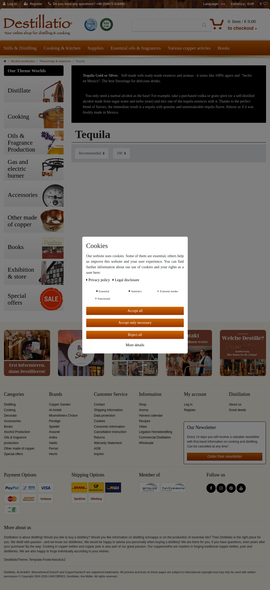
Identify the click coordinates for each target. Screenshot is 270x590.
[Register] (33, 4)
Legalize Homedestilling (155, 432)
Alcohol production (23, 61)
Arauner (54, 432)
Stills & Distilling (20, 48)
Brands (55, 394)
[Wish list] (263, 4)
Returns (99, 437)
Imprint (98, 454)
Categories (14, 394)
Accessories (12, 421)
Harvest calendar (151, 415)
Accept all (134, 311)
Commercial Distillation (155, 437)
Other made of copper (19, 448)
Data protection (104, 415)
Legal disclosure (126, 280)
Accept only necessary (135, 323)
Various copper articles (189, 48)
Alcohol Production (17, 432)
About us (235, 404)
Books (223, 48)
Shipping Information (108, 410)
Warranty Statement (108, 443)
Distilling (10, 404)
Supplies (96, 48)
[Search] (204, 25)
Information (150, 394)
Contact (99, 404)
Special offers (13, 454)
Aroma (143, 410)
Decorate (10, 415)
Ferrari (53, 448)
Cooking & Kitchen (62, 48)
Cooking (10, 410)
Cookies (99, 421)
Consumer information (109, 426)
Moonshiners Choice (63, 415)
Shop (142, 404)
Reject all (135, 335)
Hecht (53, 454)
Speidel (54, 426)
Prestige (55, 421)
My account (195, 394)
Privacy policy (98, 280)
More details (135, 345)
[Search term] (164, 25)
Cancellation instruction (110, 432)
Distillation (239, 394)
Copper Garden (60, 404)
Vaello (53, 443)
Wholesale (146, 443)
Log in (188, 404)
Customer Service (110, 394)
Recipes (144, 421)
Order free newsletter (225, 456)
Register (190, 410)
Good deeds (237, 410)
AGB (97, 448)
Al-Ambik (55, 410)
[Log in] (10, 4)
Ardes (53, 437)
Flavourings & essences (55, 61)
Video (143, 426)
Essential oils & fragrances (136, 48)
